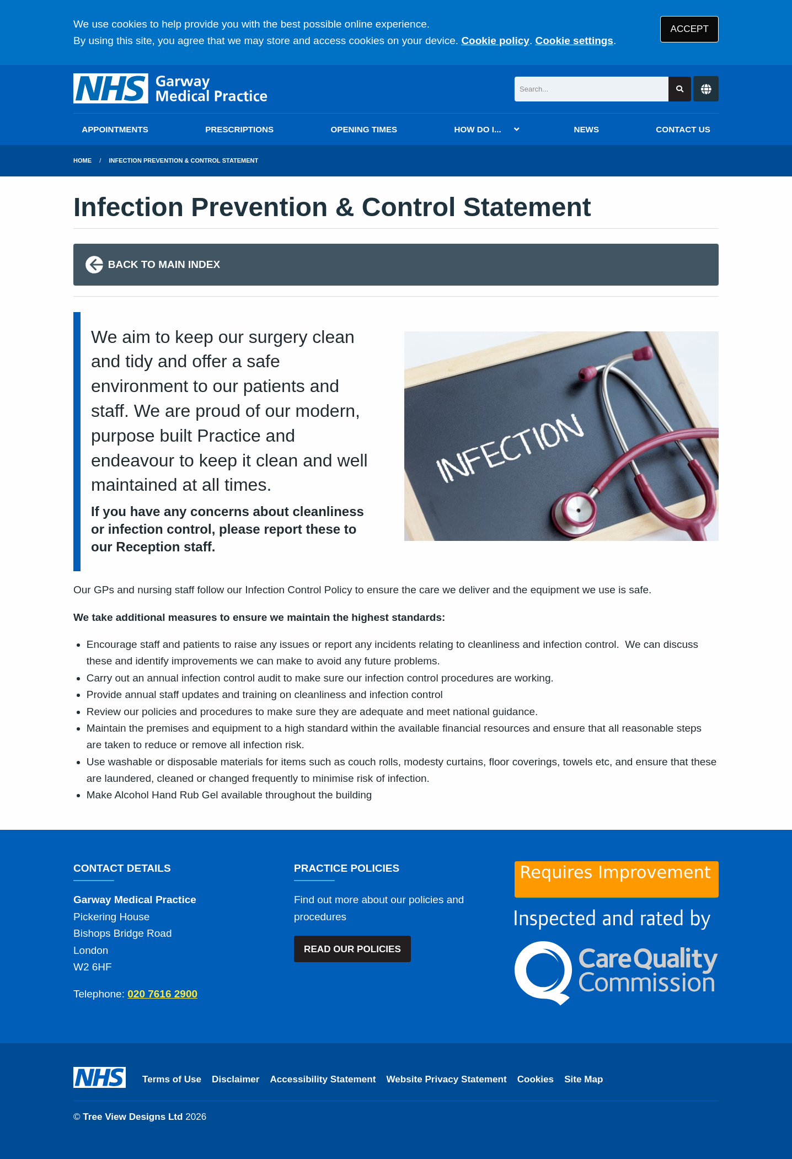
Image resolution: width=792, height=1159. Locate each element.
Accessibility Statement (323, 1079)
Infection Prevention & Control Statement (184, 160)
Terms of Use (171, 1079)
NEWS (587, 129)
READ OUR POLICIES (352, 949)
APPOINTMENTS (115, 129)
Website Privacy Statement (446, 1079)
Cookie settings (574, 40)
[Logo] (171, 89)
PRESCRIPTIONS (239, 129)
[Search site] (679, 89)
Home (82, 160)
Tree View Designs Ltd (133, 1117)
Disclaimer (235, 1079)
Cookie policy (495, 40)
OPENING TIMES (364, 129)
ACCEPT (690, 29)
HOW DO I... (477, 129)
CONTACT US (683, 129)
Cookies (535, 1079)
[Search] (591, 89)
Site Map (583, 1079)
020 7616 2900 (162, 994)
